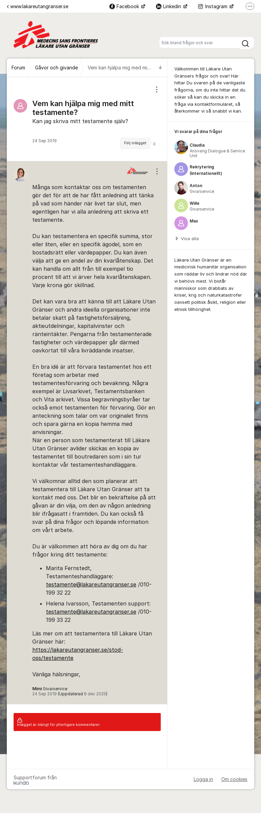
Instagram (213, 6)
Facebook (124, 6)
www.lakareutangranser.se (37, 6)
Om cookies (234, 779)
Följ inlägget (135, 143)
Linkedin (169, 6)
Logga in (203, 779)
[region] (87, 119)
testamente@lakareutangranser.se (91, 584)
